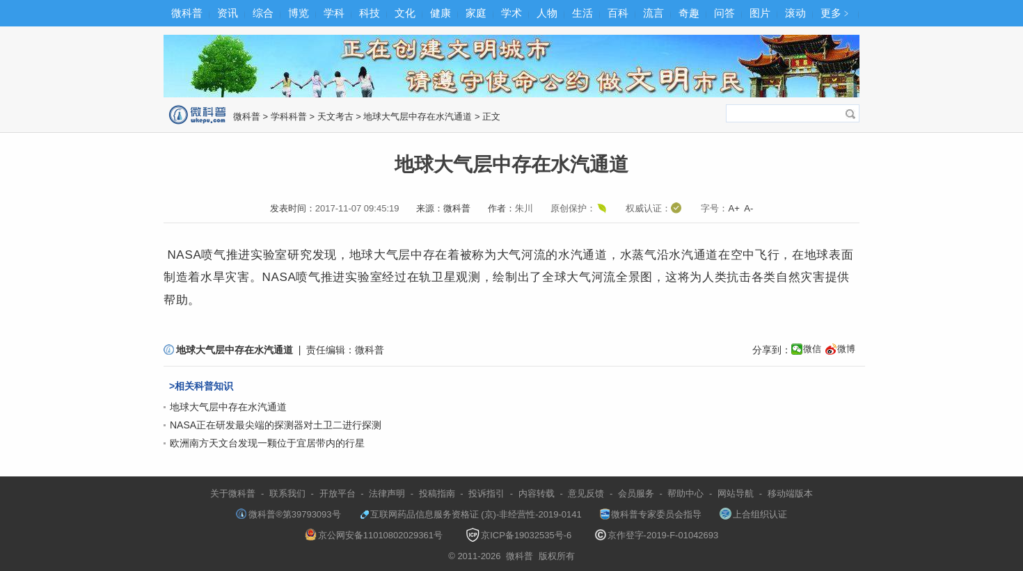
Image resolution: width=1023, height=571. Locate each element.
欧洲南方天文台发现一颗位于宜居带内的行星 (267, 443)
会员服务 (636, 493)
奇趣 (689, 13)
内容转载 (536, 493)
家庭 (476, 13)
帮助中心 (685, 493)
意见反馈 (586, 493)
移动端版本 (790, 493)
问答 (724, 13)
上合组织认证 (753, 514)
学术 (511, 13)
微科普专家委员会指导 (650, 514)
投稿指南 (437, 493)
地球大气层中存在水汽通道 (417, 116)
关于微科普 (232, 493)
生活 (582, 13)
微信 (812, 349)
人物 (547, 13)
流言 (653, 13)
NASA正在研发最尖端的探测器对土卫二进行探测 (275, 425)
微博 (846, 349)
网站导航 (735, 493)
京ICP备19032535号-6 (518, 535)
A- (748, 208)
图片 (760, 13)
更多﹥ (836, 13)
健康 (440, 13)
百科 (618, 13)
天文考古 (335, 116)
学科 (334, 13)
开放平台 (337, 493)
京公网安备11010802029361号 (374, 535)
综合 (263, 13)
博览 (298, 13)
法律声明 (387, 493)
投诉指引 (486, 493)
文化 (405, 13)
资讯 (227, 13)
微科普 (187, 13)
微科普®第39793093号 (288, 514)
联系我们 (287, 493)
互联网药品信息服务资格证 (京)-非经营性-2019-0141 (470, 514)
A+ (733, 208)
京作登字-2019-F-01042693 (657, 535)
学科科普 (289, 116)
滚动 (795, 13)
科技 (369, 13)
